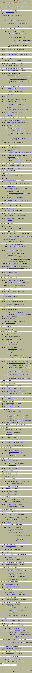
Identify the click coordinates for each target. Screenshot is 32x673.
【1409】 (4, 367)
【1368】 (6, 450)
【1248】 (1, 646)
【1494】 (7, 253)
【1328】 (4, 514)
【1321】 (4, 522)
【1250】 (4, 648)
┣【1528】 (3, 178)
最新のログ (17, 661)
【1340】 (6, 501)
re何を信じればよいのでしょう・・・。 (15, 128)
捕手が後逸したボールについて (8, 618)
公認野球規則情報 (6, 269)
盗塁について (5, 202)
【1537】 (11, 261)
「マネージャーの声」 (15, 668)
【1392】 (1, 396)
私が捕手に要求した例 (12, 221)
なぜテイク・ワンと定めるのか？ (16, 632)
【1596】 (1, 47)
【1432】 (4, 309)
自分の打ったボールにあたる (8, 86)
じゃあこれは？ (10, 255)
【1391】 (5, 411)
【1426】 (9, 372)
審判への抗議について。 (7, 331)
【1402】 (4, 388)
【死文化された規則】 (9, 125)
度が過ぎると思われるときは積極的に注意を (16, 445)
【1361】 (18, 539)
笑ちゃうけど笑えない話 (7, 597)
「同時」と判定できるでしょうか (11, 381)
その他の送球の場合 (9, 226)
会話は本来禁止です (9, 460)
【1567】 (7, 91)
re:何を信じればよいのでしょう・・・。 (17, 130)
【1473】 (4, 272)
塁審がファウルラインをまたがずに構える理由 (18, 420)
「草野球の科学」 (9, 668)
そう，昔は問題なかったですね (12, 246)
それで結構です (11, 507)
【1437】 (7, 350)
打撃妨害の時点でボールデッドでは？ (14, 188)
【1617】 (6, 31)
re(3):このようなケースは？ (13, 21)
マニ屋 (17, 231)
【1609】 (7, 152)
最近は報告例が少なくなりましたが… (12, 218)
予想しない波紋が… (12, 559)
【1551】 (4, 96)
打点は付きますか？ (6, 473)
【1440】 (9, 314)
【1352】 (1, 470)
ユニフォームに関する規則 (10, 653)
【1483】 (4, 250)
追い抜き (4, 489)
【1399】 (1, 386)
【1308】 (6, 557)
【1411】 (6, 368)
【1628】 (12, 26)
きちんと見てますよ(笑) (20, 40)
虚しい (10, 344)
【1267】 (9, 632)
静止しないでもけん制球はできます (11, 564)
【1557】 (1, 86)
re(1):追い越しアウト (10, 493)
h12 (10, 396)
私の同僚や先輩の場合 (12, 483)
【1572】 (4, 70)
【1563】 (4, 101)
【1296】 (4, 569)
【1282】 (11, 613)
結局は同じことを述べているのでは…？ (19, 81)
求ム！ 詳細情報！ (9, 569)
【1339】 (4, 499)
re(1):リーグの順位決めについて (11, 65)
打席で (4, 458)
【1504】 (4, 208)
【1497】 (6, 255)
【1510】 (1, 202)
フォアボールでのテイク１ (12, 228)
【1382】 (7, 445)
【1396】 (4, 404)
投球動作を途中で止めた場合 (8, 47)
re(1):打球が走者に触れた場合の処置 (13, 89)
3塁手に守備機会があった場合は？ (13, 605)
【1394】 (4, 398)
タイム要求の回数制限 (9, 168)
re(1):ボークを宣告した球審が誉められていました (19, 133)
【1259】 (1, 625)
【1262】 (6, 628)
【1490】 (1, 223)
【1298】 (4, 564)
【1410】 (7, 415)
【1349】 (1, 473)
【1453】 (7, 342)
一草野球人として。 (9, 347)
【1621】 (4, 263)
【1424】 (7, 371)
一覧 (10, 661)
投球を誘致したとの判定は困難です (11, 316)
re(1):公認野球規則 (8, 296)
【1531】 (4, 168)
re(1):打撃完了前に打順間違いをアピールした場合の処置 (16, 363)
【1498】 (7, 256)
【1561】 (5, 127)
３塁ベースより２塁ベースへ (8, 289)
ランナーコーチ (5, 478)
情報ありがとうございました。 (11, 587)
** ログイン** (27, 668)
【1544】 (4, 147)
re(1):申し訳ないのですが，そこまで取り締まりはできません (20, 259)
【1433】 (6, 329)
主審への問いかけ (6, 544)
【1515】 (5, 205)
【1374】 (4, 442)
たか (10, 380)
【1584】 (4, 65)
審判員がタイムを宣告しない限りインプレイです (13, 233)
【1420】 (4, 339)
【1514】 (4, 186)
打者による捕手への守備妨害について (15, 158)
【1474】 (1, 269)
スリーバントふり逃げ (6, 486)
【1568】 (9, 130)
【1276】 (7, 607)
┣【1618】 (7, 18)
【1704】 (5, 183)
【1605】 (1, 10)
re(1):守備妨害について (9, 309)
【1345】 (4, 488)
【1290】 (13, 636)
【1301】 (6, 570)
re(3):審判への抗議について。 (13, 342)
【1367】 (4, 453)
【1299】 (4, 587)
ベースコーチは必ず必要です (10, 437)
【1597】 (4, 49)
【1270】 (1, 602)
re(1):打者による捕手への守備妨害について (17, 160)
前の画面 (8, 661)
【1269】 (1, 618)
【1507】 (5, 215)
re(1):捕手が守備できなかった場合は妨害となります (15, 268)
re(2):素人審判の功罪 (10, 432)
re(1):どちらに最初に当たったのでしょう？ (14, 455)
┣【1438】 (9, 352)
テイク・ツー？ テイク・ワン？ (8, 163)
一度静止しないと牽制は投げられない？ (9, 562)
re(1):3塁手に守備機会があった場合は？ (15, 607)
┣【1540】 (3, 324)
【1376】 (5, 455)
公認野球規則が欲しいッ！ (7, 581)
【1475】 (6, 285)
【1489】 (4, 239)
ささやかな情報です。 (14, 574)
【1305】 (9, 574)
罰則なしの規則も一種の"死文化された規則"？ (13, 122)
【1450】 (4, 296)
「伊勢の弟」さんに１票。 (12, 527)
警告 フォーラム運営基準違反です (11, 99)
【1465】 (9, 306)
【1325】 (11, 532)
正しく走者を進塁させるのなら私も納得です (22, 636)
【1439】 (4, 316)
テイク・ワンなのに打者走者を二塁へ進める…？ (15, 628)
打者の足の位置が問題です (10, 504)
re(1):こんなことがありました (10, 648)
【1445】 (1, 294)
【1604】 (9, 79)
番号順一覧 (13, 661)
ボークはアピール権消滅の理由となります (12, 54)
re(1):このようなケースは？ (10, 12)
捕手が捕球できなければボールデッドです (16, 33)
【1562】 (7, 128)
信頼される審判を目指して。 (12, 349)
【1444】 (5, 393)
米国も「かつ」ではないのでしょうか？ (15, 371)
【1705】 (5, 236)
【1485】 (6, 246)
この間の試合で (5, 170)
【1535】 (4, 165)
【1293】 (4, 584)
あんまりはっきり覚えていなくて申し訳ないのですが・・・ (20, 34)
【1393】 (4, 422)
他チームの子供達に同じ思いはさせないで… (15, 200)
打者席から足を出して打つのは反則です (12, 181)
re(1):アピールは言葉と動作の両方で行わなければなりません (17, 374)
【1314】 (1, 544)
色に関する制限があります (10, 208)
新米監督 (18, 86)
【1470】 (6, 282)
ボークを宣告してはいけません (11, 442)
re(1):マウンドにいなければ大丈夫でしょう (14, 517)
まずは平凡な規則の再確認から (11, 175)
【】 (1, 307)
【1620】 (4, 115)
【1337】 (1, 496)
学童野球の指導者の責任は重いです (11, 186)
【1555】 (4, 122)
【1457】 (1, 289)
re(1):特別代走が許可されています (12, 215)
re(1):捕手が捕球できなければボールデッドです (18, 45)
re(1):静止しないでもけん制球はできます (13, 565)
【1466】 (7, 344)
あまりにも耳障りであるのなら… (13, 463)
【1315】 (4, 546)
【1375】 (1, 427)
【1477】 (4, 274)
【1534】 (1, 163)
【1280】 (1, 589)
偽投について (5, 299)
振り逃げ (4, 496)
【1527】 (4, 175)
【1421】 (7, 365)
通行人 (23, 68)
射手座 (23, 506)
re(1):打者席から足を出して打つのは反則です (14, 183)
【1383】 (5, 432)
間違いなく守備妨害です (10, 385)
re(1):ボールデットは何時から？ (11, 239)
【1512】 (7, 221)
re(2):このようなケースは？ (11, 20)
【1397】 (4, 406)
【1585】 (12, 138)
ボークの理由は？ (6, 509)
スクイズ (4, 326)
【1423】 (1, 326)
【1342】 (1, 486)
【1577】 (4, 112)
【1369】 (6, 463)
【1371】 (1, 440)
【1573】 (7, 104)
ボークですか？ (5, 440)
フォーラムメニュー (22, 661)
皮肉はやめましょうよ (12, 107)
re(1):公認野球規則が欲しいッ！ (11, 584)
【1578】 (7, 107)
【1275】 (6, 605)
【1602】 (1, 28)
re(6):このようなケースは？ (18, 26)
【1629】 (7, 33)
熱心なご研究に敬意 (16, 576)
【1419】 (5, 374)
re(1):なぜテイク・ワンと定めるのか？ (19, 634)
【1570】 (5, 102)
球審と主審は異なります (10, 406)
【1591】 (6, 60)
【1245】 (1, 656)
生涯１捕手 (24, 215)
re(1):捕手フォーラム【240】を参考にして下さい (18, 314)
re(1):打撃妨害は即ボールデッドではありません (18, 194)
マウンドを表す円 (8, 468)
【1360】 (1, 458)
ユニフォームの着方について (8, 651)
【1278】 (7, 615)
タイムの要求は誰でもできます (14, 594)
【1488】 (4, 233)
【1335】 (5, 506)
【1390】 (4, 409)
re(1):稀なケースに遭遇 (9, 73)
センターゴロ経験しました (12, 150)
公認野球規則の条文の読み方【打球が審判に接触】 (19, 79)
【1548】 (1, 117)
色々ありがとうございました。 (20, 357)
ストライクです (11, 573)
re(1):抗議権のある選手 (11, 592)
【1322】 (7, 529)
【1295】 (4, 586)
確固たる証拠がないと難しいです (18, 261)
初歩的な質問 (5, 447)
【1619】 (5, 20)
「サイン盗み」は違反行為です (11, 250)
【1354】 (4, 475)
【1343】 (1, 478)
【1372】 (1, 435)
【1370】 (7, 452)
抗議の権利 (5, 589)
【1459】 (7, 304)
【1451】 (9, 420)
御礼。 (7, 318)
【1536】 (9, 259)
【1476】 (7, 287)
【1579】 (6, 150)
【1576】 (4, 73)
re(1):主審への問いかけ (9, 547)
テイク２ (4, 223)
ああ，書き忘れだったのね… (21, 535)
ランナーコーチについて (7, 435)
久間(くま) (29, 33)
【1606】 (4, 12)
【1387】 (7, 465)
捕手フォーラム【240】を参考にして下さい (16, 312)
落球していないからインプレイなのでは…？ (15, 282)
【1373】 (4, 437)
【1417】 (6, 336)
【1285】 (5, 592)
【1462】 (4, 291)
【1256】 (4, 654)
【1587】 (7, 76)
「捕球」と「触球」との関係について (9, 524)
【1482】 (4, 244)
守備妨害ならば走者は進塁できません (12, 649)
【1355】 (6, 476)
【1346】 (4, 491)
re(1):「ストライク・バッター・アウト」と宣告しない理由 (18, 415)
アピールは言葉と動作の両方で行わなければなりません (14, 367)
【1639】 (9, 45)
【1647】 (16, 42)
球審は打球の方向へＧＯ (10, 403)
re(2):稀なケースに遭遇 (11, 75)
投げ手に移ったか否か (9, 552)
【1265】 (7, 630)
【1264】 (4, 623)
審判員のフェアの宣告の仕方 (10, 404)
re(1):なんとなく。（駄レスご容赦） (15, 287)
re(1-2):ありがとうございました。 (16, 378)
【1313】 (4, 552)
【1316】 (4, 547)
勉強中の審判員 (24, 554)
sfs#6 (26, 128)
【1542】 (7, 158)
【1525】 (9, 194)
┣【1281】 (10, 612)
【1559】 (5, 120)
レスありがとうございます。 (12, 31)
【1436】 (7, 312)
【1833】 (5, 517)
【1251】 (4, 653)
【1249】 (5, 659)
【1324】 (9, 530)
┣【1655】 (12, 43)
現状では (7, 399)
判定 (4, 380)
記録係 (18, 125)
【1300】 (5, 565)
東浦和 (20, 163)
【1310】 (11, 576)
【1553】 (4, 99)
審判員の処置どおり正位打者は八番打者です (16, 365)
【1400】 (4, 399)
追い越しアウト (8, 491)
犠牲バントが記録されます (10, 58)
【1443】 (11, 355)
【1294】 (1, 567)
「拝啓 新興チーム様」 (22, 668)
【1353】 (1, 466)
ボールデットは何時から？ (7, 231)
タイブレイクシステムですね (10, 63)
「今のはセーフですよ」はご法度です (12, 471)
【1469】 (4, 280)
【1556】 (4, 125)
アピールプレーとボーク (7, 52)
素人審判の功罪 (5, 427)
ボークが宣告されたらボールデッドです (15, 519)
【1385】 (4, 434)
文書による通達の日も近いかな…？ (15, 579)
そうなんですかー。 (11, 336)
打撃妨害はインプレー (12, 191)
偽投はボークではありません (10, 388)
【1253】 (4, 649)
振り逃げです (8, 488)
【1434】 (1, 299)
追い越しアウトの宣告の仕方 (14, 494)
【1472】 (1, 270)
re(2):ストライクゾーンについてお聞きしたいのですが (15, 642)
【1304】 (7, 579)
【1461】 (1, 277)
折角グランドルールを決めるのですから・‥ (10, 554)
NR (14, 544)
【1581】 (5, 109)
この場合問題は (11, 350)
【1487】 (1, 231)
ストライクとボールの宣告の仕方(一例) (12, 422)
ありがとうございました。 (15, 530)
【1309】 (7, 559)
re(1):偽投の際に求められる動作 (16, 306)
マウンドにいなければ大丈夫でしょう (12, 514)
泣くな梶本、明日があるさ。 (12, 142)
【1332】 (4, 511)
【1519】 (6, 188)
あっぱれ (18, 651)
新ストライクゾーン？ (6, 567)
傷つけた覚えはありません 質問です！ (12, 101)
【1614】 (11, 81)
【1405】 (4, 385)
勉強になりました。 (11, 549)
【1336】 (7, 507)
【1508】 (6, 210)
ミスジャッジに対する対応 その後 (11, 197)
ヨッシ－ (23, 197)
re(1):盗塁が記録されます (11, 205)
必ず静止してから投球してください (11, 51)
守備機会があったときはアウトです (15, 615)
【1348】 (6, 481)
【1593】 (4, 114)
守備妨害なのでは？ (6, 383)
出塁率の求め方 (8, 272)
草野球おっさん (25, 101)
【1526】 (1, 173)
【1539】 (4, 155)
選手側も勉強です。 (11, 557)
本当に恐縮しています (12, 104)
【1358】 (7, 483)
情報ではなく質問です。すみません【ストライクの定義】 (17, 570)
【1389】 (1, 401)
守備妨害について (6, 307)
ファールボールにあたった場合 (8, 602)
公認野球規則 (5, 294)
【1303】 (7, 573)
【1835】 (7, 519)
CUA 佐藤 (20, 15)
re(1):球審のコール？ (9, 409)
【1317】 (1, 524)
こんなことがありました (7, 646)
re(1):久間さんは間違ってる (10, 94)
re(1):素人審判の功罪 (9, 429)
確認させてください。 (9, 96)
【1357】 (4, 468)
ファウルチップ (5, 28)
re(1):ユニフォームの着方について (11, 654)
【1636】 (11, 37)
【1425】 (4, 347)
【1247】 (1, 651)
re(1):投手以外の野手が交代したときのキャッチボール (15, 393)
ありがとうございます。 (11, 329)
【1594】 (1, 52)
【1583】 (4, 63)
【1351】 (5, 493)
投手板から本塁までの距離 (12, 450)
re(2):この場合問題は (16, 355)
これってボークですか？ (7, 656)
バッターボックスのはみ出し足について (9, 180)
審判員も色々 (10, 220)
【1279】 (9, 610)
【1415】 (4, 334)
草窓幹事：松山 (24, 99)
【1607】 (4, 13)
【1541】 (6, 157)
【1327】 (1, 512)
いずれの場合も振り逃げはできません (12, 499)
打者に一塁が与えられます (10, 13)
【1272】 (4, 604)
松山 (19, 671)
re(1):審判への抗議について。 (10, 339)
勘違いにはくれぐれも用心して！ (11, 620)
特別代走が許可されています (10, 213)
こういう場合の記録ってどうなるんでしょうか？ (11, 424)
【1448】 (13, 357)
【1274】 (1, 597)
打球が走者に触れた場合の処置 (11, 88)
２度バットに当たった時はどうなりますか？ (10, 68)
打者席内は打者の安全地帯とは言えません (12, 155)
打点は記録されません (9, 475)
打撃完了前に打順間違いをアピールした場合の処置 (14, 361)
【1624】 (7, 21)
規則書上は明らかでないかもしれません (12, 511)
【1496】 (4, 226)
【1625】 (9, 23)
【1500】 (4, 218)
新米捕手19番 (22, 180)
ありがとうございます (11, 157)
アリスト (21, 210)
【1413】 (1, 331)
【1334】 (4, 504)
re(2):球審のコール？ (10, 411)
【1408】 (4, 361)
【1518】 (4, 197)
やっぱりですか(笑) (21, 42)
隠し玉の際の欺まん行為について (8, 512)
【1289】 (5, 600)
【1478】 (6, 275)
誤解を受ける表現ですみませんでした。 (17, 372)
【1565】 (5, 89)
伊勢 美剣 (22, 191)
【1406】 (1, 380)
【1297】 (1, 562)
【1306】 (1, 554)
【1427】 (9, 378)
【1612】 (4, 15)
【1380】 (4, 429)
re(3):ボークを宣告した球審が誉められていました (22, 138)
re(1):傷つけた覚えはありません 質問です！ (14, 102)
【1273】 (11, 634)
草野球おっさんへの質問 (10, 112)
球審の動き (5, 401)
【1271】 (4, 620)
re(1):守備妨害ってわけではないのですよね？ (14, 600)
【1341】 (1, 489)
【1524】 (6, 200)
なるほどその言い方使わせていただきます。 (15, 481)
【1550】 (4, 94)
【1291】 (1, 581)
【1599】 (4, 51)
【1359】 (7, 494)
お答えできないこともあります (11, 546)
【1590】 (4, 58)
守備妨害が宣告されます (13, 91)
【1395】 (4, 403)
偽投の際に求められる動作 (13, 304)
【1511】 (4, 203)
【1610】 (6, 142)
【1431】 (6, 349)
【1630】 (9, 34)
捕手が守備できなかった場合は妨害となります (13, 266)
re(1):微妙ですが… (10, 659)
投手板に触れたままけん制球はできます (12, 301)
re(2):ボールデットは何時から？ (12, 241)
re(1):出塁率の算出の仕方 (10, 274)
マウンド (4, 466)
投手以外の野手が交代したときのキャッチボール (13, 391)
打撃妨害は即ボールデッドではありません (16, 193)
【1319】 (6, 527)
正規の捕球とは (8, 522)
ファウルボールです (16, 37)
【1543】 (1, 145)
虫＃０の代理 (5, 375)
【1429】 (4, 381)
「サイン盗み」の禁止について (12, 321)
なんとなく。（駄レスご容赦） (12, 285)
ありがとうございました (11, 60)
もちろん (14, 532)
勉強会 (4, 173)
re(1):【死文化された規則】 (11, 127)
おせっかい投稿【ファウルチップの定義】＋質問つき (14, 280)
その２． (7, 334)
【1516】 (1, 180)
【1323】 (6, 549)
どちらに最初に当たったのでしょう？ (12, 453)
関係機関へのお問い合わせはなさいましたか (13, 586)
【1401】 (1, 383)
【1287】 (7, 594)
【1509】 (6, 220)
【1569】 (9, 133)
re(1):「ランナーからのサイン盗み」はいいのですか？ (14, 244)
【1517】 (4, 181)
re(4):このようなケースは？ (15, 23)
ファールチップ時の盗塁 (7, 277)
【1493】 (5, 241)
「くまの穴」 (4, 668)
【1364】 (1, 447)
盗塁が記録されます (9, 203)
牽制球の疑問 (5, 386)
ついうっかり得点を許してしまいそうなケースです (17, 76)
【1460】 (1, 288)
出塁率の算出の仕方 (6, 270)
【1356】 (4, 471)
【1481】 (4, 266)
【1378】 (1, 424)
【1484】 (5, 268)
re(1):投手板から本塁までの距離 (14, 452)
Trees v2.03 (30, 670)
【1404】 (4, 391)
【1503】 (6, 228)
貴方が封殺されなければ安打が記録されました (16, 152)
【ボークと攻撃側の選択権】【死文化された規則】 (11, 117)
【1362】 (4, 460)
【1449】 (4, 318)
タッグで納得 (22, 539)
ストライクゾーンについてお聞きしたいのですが (11, 639)
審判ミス (4, 470)
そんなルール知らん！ (12, 253)
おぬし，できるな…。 (14, 610)
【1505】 (4, 213)
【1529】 (1, 170)
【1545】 (9, 160)
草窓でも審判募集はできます (10, 398)
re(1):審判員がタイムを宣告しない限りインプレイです (15, 236)
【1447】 (7, 417)
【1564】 (4, 88)
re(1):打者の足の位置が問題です (12, 506)
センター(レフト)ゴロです (10, 147)
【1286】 (4, 599)
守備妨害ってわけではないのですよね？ (12, 599)
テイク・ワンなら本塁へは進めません (12, 165)
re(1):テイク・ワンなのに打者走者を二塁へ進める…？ (17, 630)
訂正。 (9, 275)
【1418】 (5, 363)
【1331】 (14, 535)
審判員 (4, 396)
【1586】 (5, 75)
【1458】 (6, 321)
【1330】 (1, 509)
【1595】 (4, 54)
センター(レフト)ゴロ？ (7, 145)
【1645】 (14, 40)
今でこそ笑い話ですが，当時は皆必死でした (16, 529)
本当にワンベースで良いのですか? (8, 625)
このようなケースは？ (6, 10)
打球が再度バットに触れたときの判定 (12, 70)
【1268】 (5, 642)
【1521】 (7, 191)
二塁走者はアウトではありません (11, 291)
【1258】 (1, 639)
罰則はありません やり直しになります (12, 49)
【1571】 (1, 68)
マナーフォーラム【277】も (10, 323)
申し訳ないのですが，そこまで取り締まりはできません (18, 256)
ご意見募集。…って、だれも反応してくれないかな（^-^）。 (17, 368)
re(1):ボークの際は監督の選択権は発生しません (14, 120)
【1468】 (4, 323)
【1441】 (4, 301)
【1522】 (7, 193)
